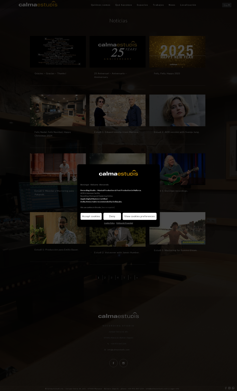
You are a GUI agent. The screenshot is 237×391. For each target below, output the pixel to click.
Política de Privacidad (124, 223)
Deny (112, 216)
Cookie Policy (109, 223)
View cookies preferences (139, 216)
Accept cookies (91, 216)
